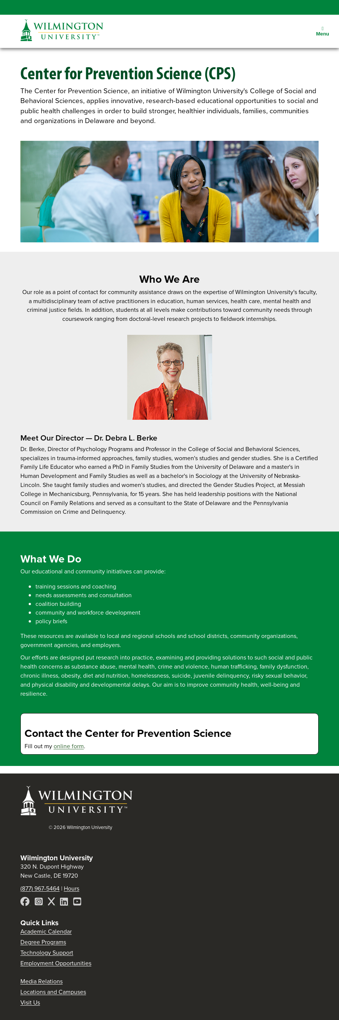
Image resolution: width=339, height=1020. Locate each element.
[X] (52, 902)
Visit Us (30, 1002)
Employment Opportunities (55, 963)
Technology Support (46, 952)
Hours (71, 888)
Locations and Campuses (53, 992)
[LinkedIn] (64, 902)
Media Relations (41, 981)
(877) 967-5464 (40, 888)
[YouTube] (77, 902)
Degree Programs (43, 942)
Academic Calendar (46, 931)
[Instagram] (39, 902)
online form (69, 746)
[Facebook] (25, 902)
